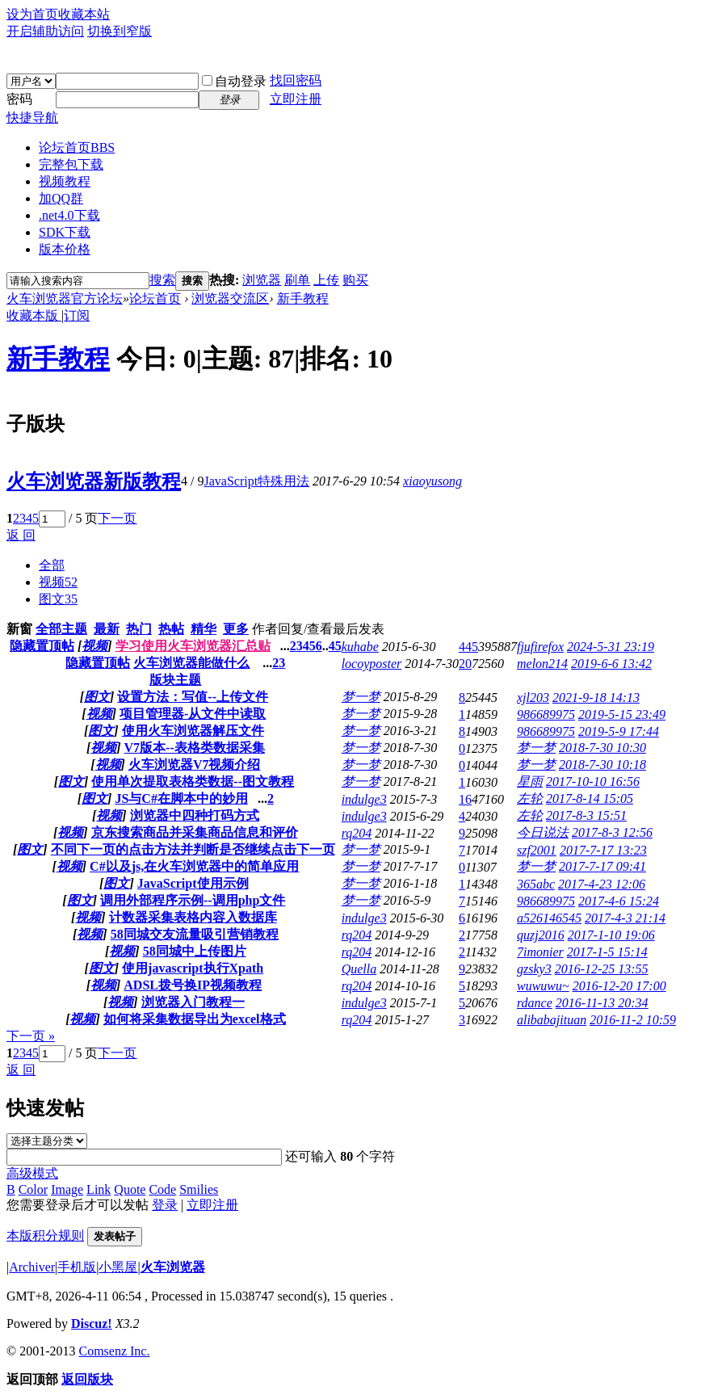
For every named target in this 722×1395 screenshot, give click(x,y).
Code (162, 1189)
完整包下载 (71, 164)
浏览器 (261, 280)
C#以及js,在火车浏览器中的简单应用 (194, 866)
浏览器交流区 (230, 298)
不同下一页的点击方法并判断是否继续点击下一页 (193, 849)
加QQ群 (61, 198)
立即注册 (295, 99)
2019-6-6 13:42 (611, 663)
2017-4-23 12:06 (601, 884)
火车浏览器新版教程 (93, 481)
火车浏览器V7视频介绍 (194, 764)
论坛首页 (77, 147)
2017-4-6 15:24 (618, 901)
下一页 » (30, 1036)
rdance (534, 1003)
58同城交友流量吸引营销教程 (195, 934)
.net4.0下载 (69, 215)
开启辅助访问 (45, 31)
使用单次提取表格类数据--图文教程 (192, 781)
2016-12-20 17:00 (619, 986)
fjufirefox (540, 646)
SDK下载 (64, 232)
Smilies (198, 1189)
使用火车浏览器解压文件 (193, 730)
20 (465, 663)
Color (33, 1189)
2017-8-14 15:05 (589, 798)
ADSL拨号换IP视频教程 (193, 985)
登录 (165, 1205)
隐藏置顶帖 (42, 646)
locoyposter (372, 663)
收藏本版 (33, 315)
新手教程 (303, 298)
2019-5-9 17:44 (618, 731)
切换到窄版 (119, 31)
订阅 (77, 315)
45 (335, 646)
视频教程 (64, 181)
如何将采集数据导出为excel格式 (194, 1019)
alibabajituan (551, 1020)
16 (465, 799)
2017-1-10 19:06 (611, 935)
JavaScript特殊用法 (256, 481)
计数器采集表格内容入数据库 (193, 917)
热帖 (171, 629)
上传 (326, 280)
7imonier (540, 952)
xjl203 (533, 697)
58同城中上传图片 (194, 951)
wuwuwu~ (543, 986)
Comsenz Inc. (113, 1351)
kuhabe (360, 646)
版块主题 (175, 680)
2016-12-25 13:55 (602, 969)
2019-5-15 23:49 (621, 714)
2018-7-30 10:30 (602, 747)
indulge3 (364, 799)
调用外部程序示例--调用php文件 (192, 900)
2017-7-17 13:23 (603, 850)
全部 (52, 565)
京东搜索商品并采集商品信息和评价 (194, 832)
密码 (19, 99)
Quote (129, 1189)
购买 (355, 280)
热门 (139, 629)
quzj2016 (541, 935)
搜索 (162, 280)
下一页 (117, 518)
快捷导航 (32, 117)
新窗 (19, 629)
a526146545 (549, 918)
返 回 (21, 535)
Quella (359, 969)
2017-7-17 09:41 (602, 866)
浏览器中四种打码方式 (194, 815)
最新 (107, 629)
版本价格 (64, 249)
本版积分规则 (45, 1235)
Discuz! (91, 1323)
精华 (203, 629)
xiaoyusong (432, 481)
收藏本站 (84, 14)
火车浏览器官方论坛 (64, 298)
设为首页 (32, 14)
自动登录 (234, 81)
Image (67, 1189)
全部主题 (61, 629)
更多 (236, 629)
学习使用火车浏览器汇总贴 (193, 646)
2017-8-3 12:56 (612, 832)
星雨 (530, 781)
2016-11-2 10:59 (633, 1020)
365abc (536, 884)
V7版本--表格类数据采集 (194, 747)
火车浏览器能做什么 (191, 663)
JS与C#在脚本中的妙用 (181, 798)
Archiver (32, 1267)
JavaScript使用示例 (193, 883)
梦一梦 (361, 697)
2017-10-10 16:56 (593, 781)
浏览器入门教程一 (193, 1002)
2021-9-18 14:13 (596, 697)
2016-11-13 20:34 (602, 1003)
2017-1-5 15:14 (607, 952)
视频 (58, 582)
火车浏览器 (173, 1267)
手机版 (76, 1267)
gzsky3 (534, 969)
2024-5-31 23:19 (610, 646)
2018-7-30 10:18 (602, 764)
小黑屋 (118, 1267)
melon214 (542, 663)
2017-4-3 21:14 (625, 918)
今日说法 (543, 832)
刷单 (297, 280)
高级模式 (32, 1173)
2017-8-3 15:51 (586, 815)
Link (98, 1189)
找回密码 (295, 80)
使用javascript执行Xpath (192, 968)
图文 (58, 599)
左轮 (530, 798)
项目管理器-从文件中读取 (193, 714)
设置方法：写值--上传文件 (192, 697)
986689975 (546, 714)
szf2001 (536, 850)
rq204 (357, 833)
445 (468, 646)
